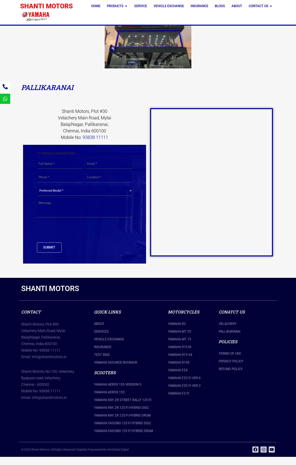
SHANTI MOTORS (46, 6)
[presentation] (68, 238)
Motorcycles (183, 320)
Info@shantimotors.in (49, 405)
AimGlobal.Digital (118, 457)
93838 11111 (95, 145)
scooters (105, 380)
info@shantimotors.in (49, 365)
